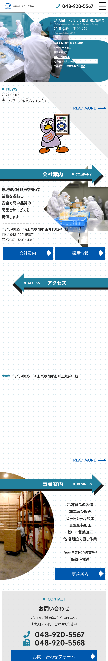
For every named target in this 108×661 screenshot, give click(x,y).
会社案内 (27, 253)
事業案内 (80, 574)
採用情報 (80, 253)
